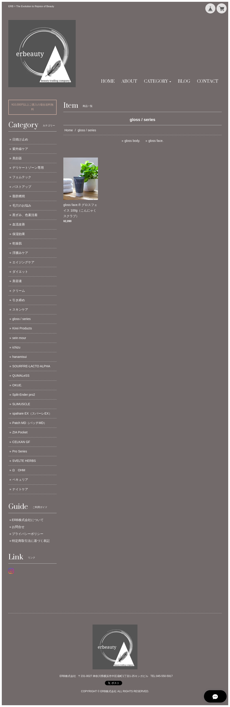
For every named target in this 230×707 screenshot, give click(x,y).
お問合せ (18, 527)
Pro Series (19, 451)
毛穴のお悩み (21, 205)
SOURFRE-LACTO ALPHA (31, 366)
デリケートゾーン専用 (28, 167)
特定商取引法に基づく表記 (31, 541)
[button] (158, 81)
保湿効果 (18, 234)
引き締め (18, 300)
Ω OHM (18, 470)
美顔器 (17, 158)
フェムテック (21, 177)
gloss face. (156, 141)
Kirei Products (22, 328)
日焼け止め (20, 139)
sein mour (19, 338)
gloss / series (21, 319)
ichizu (16, 347)
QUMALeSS (20, 375)
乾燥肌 (17, 243)
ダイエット (20, 271)
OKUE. (17, 385)
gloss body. (132, 141)
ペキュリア (20, 479)
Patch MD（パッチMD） (29, 423)
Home (68, 130)
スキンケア (20, 309)
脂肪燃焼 (18, 196)
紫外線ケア (20, 149)
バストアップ (21, 186)
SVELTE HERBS (24, 461)
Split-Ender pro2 (23, 394)
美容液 (17, 281)
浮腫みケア (20, 253)
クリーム (18, 290)
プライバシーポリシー (27, 534)
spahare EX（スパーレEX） (32, 413)
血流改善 (18, 224)
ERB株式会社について (28, 520)
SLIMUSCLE (21, 404)
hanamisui (19, 357)
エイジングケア (23, 262)
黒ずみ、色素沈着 (25, 215)
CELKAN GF (21, 442)
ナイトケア (20, 489)
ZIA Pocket (20, 432)
